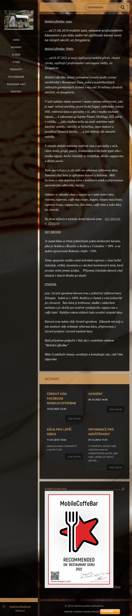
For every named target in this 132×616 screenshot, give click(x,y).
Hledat (123, 7)
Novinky (16, 47)
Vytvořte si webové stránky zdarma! (81, 611)
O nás (16, 62)
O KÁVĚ (16, 54)
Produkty (16, 69)
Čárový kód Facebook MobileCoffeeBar (61, 398)
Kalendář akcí (16, 84)
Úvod (16, 39)
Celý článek (74, 418)
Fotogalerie (16, 76)
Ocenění (95, 394)
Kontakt (16, 91)
